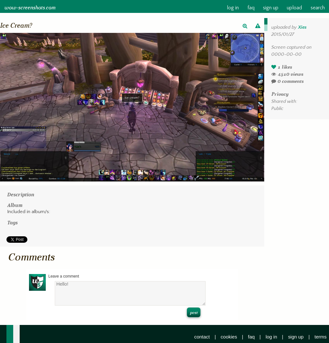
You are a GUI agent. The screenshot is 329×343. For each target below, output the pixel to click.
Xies (302, 27)
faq (251, 8)
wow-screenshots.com (29, 8)
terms (320, 336)
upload (294, 8)
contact (202, 336)
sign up (270, 8)
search (318, 8)
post (194, 312)
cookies (229, 336)
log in (233, 8)
